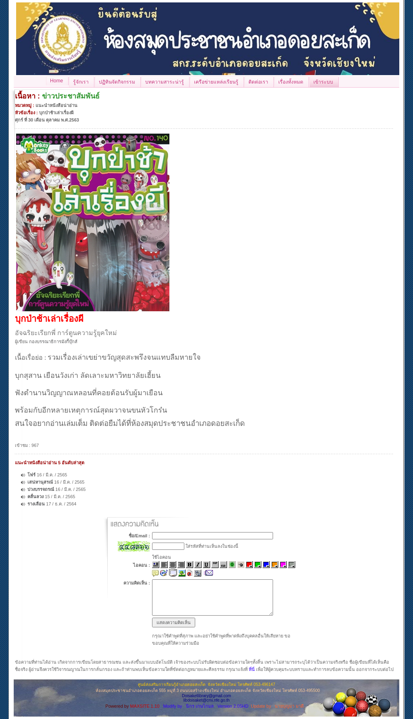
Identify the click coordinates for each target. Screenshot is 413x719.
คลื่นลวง (35, 496)
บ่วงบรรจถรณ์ (41, 489)
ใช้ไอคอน (161, 557)
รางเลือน (36, 503)
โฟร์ (31, 474)
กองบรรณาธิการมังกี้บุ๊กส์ (53, 341)
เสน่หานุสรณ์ (40, 482)
